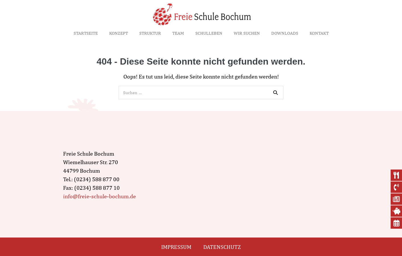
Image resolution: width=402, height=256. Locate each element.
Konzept (118, 33)
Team (178, 33)
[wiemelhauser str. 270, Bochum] (253, 175)
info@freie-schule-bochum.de (99, 196)
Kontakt (319, 33)
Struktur (150, 33)
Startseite (86, 33)
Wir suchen (247, 33)
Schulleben (208, 33)
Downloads (284, 33)
